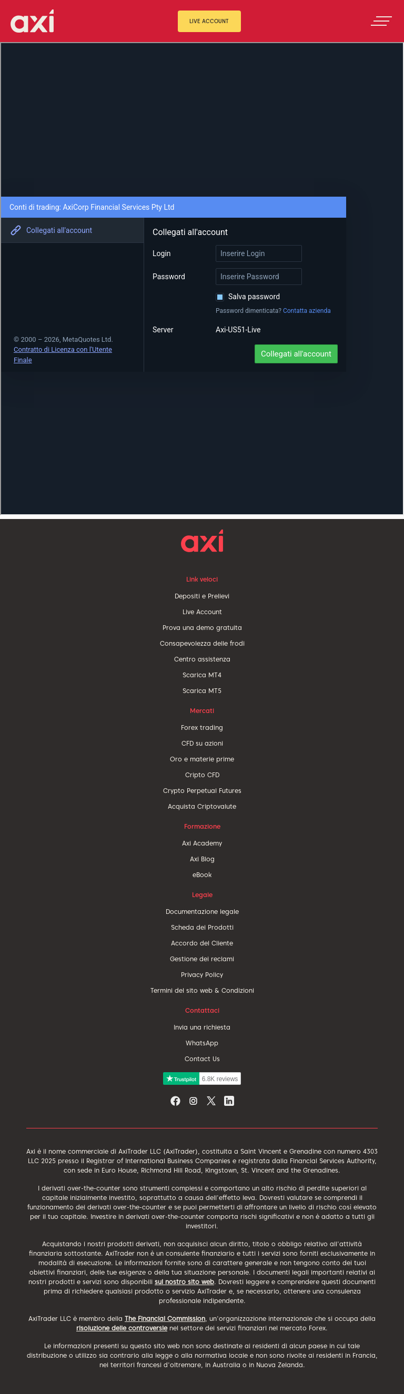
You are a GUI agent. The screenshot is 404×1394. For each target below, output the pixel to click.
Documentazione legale (202, 911)
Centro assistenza (202, 659)
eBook (202, 875)
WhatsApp (202, 1043)
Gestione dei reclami (202, 959)
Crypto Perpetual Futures (202, 791)
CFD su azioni (202, 743)
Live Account (209, 21)
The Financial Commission (165, 1318)
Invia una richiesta (202, 1027)
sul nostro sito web (184, 1282)
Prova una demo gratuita (202, 628)
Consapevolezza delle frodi (202, 643)
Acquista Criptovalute (202, 806)
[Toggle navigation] (381, 21)
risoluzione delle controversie (121, 1328)
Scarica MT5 (202, 691)
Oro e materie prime (202, 759)
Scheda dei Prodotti (202, 927)
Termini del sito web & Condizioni (202, 990)
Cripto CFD (202, 775)
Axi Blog (202, 859)
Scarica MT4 (202, 675)
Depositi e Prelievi (202, 596)
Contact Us (202, 1059)
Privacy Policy (202, 975)
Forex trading (202, 727)
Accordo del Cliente (202, 943)
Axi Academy (202, 843)
